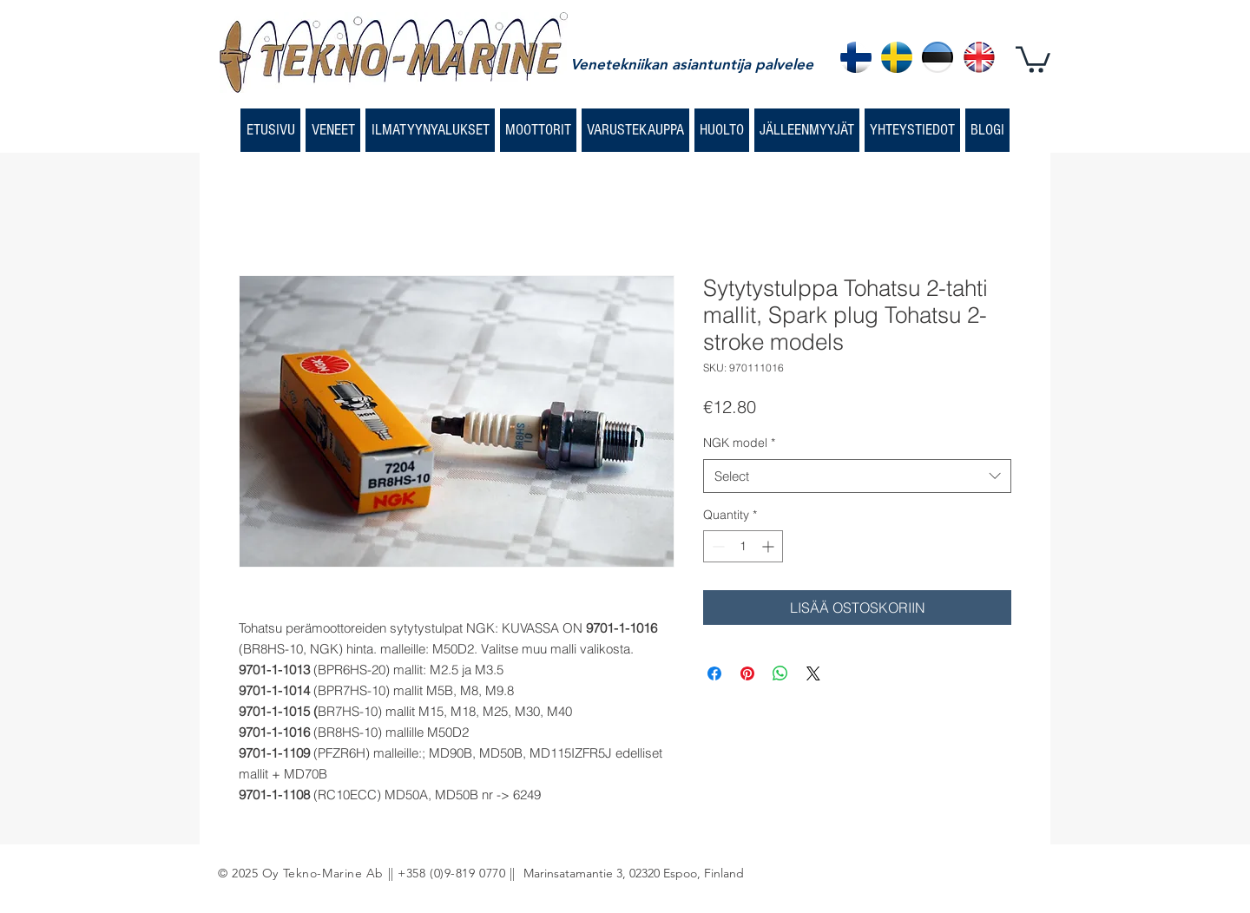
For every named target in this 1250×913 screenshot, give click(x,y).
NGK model (739, 442)
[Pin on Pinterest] (747, 673)
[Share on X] (813, 673)
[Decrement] (716, 546)
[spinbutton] (743, 546)
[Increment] (769, 546)
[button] (1033, 58)
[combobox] (857, 476)
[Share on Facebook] (714, 673)
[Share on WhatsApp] (780, 673)
